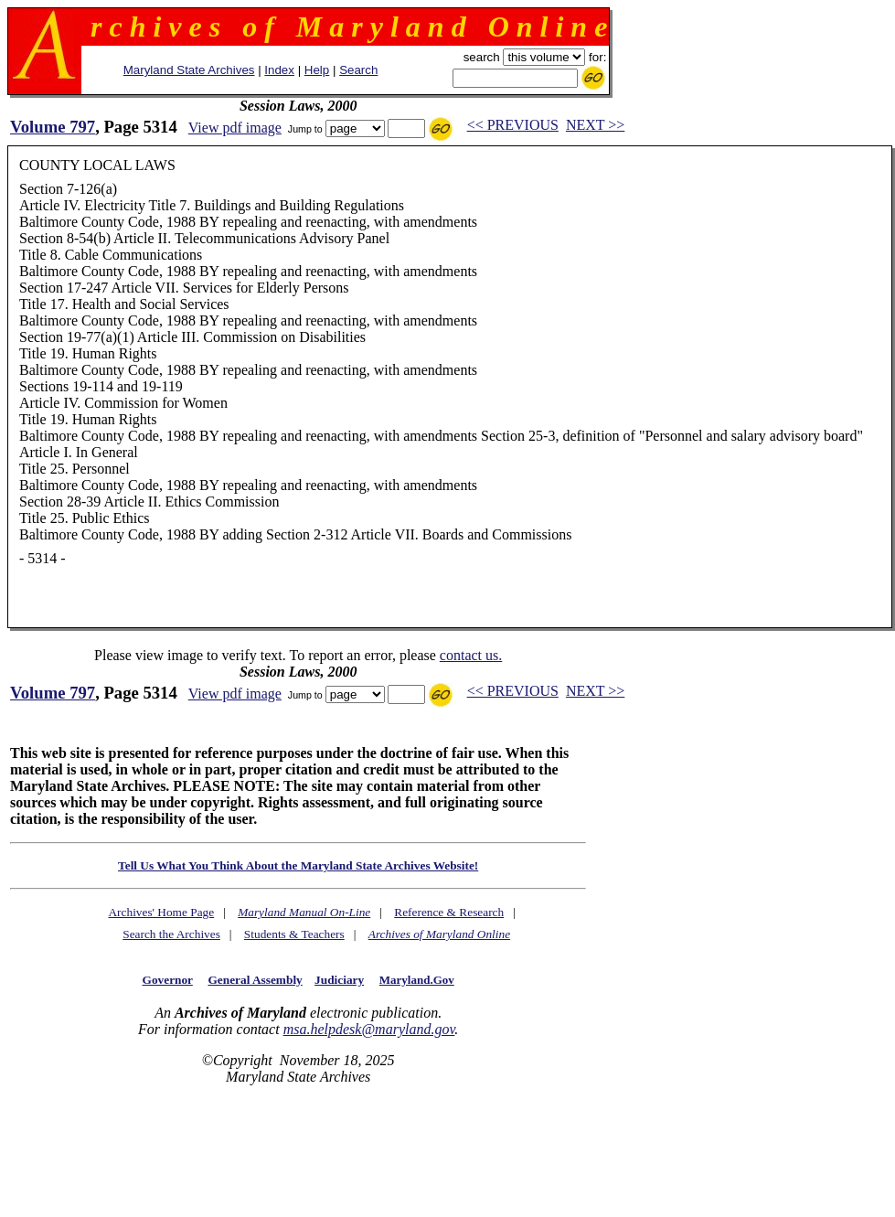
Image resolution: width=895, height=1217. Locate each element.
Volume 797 (52, 126)
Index (279, 70)
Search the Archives (171, 934)
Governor (168, 980)
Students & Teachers (294, 934)
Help (316, 70)
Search (358, 70)
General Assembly (255, 980)
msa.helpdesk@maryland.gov (369, 1029)
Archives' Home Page (161, 912)
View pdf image (235, 127)
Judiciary (339, 980)
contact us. (471, 655)
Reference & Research (449, 912)
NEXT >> (595, 125)
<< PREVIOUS (513, 125)
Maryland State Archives (189, 70)
